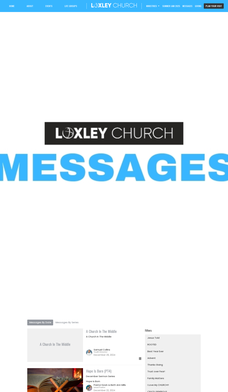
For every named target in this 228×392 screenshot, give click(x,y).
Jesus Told (153, 337)
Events (48, 6)
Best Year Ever (155, 351)
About (30, 6)
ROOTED (151, 344)
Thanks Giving (155, 364)
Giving (198, 6)
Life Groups (71, 6)
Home (11, 6)
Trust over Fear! (156, 371)
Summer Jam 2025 (171, 6)
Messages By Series (67, 322)
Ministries (153, 6)
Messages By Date (40, 322)
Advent (151, 358)
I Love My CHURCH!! (158, 385)
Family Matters (155, 378)
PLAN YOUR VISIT (214, 6)
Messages (187, 6)
